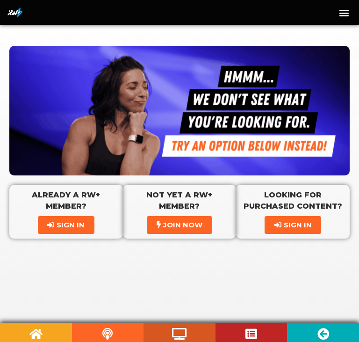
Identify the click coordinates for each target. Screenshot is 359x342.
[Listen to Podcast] (108, 334)
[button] (344, 12)
